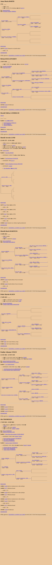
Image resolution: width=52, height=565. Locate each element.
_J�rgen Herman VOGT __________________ (21, 98)
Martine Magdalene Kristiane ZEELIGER (13, 175)
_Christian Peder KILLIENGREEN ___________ (41, 77)
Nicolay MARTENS (7, 258)
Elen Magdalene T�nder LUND (10, 179)
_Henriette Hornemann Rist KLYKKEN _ (9, 427)
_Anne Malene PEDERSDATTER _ (24, 361)
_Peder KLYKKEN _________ (25, 423)
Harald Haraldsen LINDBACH (10, 134)
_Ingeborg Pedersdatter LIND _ (8, 512)
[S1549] (6, 116)
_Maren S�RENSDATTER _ (36, 354)
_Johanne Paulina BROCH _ (25, 412)
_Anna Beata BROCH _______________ (39, 406)
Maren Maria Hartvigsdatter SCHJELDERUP (14, 468)
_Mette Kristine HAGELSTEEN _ (22, 274)
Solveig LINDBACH (8, 136)
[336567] (20, 470)
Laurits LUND (6, 162)
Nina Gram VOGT (7, 73)
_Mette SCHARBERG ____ (35, 28)
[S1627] (6, 540)
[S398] (6, 525)
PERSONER (3, 52)
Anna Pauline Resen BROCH (9, 259)
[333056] (10, 177)
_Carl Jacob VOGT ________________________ (41, 96)
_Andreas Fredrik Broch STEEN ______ (9, 408)
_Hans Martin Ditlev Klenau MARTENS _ (38, 263)
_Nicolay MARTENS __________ (7, 270)
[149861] (5, 459)
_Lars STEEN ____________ (25, 403)
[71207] (20, 322)
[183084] (30, 387)
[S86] (5, 370)
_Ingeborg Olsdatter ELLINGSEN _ (23, 498)
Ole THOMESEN (5, 503)
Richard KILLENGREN (6, 94)
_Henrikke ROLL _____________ (22, 293)
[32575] (13, 157)
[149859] (13, 462)
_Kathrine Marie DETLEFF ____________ (38, 267)
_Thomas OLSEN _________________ (39, 486)
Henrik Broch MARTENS (7, 280)
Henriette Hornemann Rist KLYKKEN (11, 390)
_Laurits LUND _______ (6, 189)
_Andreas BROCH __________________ (39, 410)
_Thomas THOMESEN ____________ (8, 493)
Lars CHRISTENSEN (9, 392)
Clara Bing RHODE (9, 164)
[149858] (14, 461)
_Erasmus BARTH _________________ (9, 22)
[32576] (24, 158)
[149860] (17, 462)
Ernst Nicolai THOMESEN (9, 474)
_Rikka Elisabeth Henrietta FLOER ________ (41, 81)
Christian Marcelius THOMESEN (10, 481)
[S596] (6, 240)
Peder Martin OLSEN (6, 347)
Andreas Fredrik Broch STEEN (9, 389)
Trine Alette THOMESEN (9, 473)
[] (2, 54)
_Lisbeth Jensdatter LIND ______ (23, 517)
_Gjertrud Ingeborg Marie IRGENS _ (39, 415)
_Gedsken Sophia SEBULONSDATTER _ (9, 356)
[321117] (12, 172)
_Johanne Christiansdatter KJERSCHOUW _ (21, 88)
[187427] (5, 254)
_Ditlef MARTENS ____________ (22, 265)
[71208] (19, 323)
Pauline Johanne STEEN (7, 418)
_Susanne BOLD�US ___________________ (38, 287)
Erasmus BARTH (6, 10)
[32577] (4, 155)
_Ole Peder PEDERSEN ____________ (9, 337)
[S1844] (6, 302)
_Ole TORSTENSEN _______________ (39, 495)
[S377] (6, 527)
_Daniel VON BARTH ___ (35, 24)
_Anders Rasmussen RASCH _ (23, 17)
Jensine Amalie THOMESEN (9, 483)
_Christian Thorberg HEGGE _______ (39, 429)
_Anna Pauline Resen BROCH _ (7, 289)
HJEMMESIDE (4, 58)
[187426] (14, 256)
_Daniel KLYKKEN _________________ (39, 420)
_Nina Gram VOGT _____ (6, 103)
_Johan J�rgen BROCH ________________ (38, 282)
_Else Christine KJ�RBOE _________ (39, 434)
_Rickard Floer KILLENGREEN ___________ (21, 79)
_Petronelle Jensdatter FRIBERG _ (9, 41)
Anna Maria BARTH (6, 32)
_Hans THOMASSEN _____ (36, 350)
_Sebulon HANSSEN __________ (24, 352)
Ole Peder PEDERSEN (7, 326)
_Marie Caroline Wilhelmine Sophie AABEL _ (41, 100)
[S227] (5, 222)
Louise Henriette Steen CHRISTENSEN (12, 398)
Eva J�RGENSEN (9, 132)
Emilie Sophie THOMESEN (9, 482)
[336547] (25, 479)
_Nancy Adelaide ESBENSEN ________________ (41, 90)
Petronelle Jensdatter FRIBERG (9, 11)
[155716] (26, 70)
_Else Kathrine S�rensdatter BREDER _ (38, 276)
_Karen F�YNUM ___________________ (39, 425)
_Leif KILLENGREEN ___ (6, 84)
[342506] (28, 395)
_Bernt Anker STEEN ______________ (39, 401)
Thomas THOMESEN (7, 464)
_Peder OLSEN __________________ (23, 508)
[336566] (16, 470)
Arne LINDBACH (7, 135)
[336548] (29, 479)
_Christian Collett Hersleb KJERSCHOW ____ (41, 86)
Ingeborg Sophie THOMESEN (11, 476)
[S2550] (6, 54)
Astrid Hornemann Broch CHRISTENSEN (12, 397)
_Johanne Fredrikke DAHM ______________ (21, 107)
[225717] (22, 8)
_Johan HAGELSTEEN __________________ (38, 272)
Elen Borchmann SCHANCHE (11, 170)
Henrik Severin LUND (7, 200)
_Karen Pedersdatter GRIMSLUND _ (39, 491)
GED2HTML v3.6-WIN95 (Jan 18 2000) (17, 61)
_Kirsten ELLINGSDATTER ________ (39, 500)
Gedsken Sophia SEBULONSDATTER (11, 327)
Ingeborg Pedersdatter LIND (9, 465)
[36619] (2, 127)
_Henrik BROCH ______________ (22, 284)
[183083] (25, 385)
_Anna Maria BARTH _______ (23, 26)
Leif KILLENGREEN (7, 72)
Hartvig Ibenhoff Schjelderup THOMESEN (12, 472)
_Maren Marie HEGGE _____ (25, 432)
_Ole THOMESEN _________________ (23, 488)
